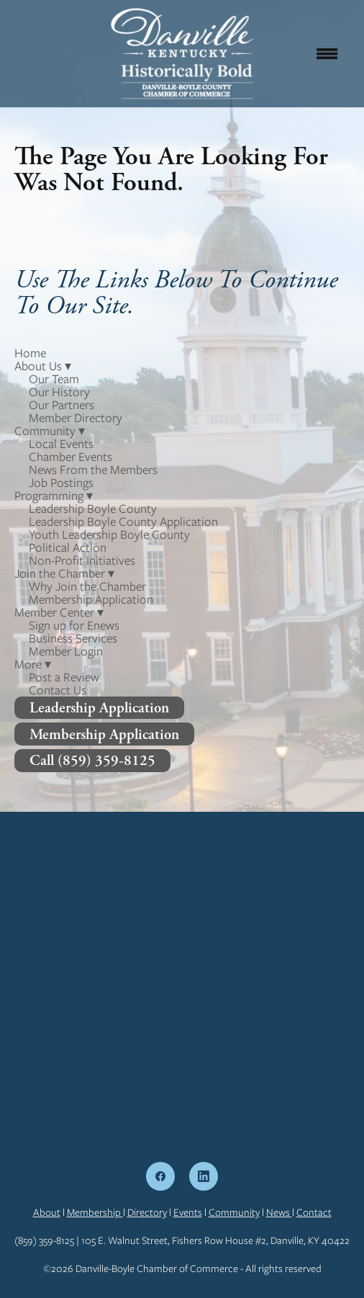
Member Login (66, 651)
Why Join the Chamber (87, 586)
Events (187, 1212)
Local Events (61, 443)
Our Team (54, 379)
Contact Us (57, 690)
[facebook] (160, 1176)
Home (30, 353)
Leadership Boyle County (93, 508)
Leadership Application (99, 708)
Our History (59, 391)
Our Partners (61, 404)
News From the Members (93, 469)
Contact (314, 1212)
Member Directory (75, 417)
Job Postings (61, 482)
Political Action (67, 547)
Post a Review (64, 677)
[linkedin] (203, 1176)
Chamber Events (70, 456)
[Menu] (327, 53)
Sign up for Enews (74, 625)
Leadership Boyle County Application (123, 521)
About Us (42, 366)
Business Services (73, 638)
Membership (95, 1212)
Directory (147, 1212)
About (46, 1212)
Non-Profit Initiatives (82, 560)
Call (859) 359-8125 (92, 760)
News (279, 1212)
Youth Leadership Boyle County (109, 534)
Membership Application (91, 599)
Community (234, 1212)
